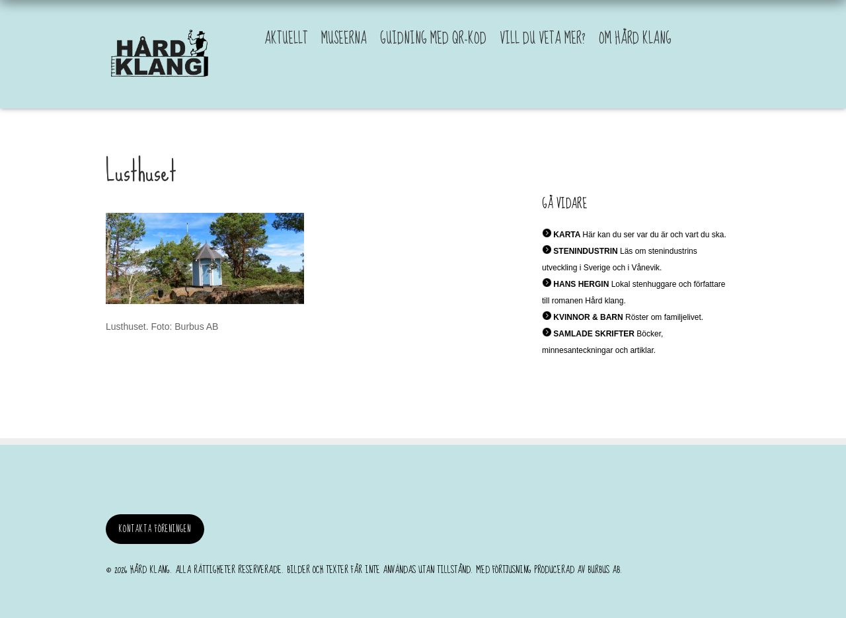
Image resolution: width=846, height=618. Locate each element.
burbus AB (604, 569)
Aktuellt (286, 39)
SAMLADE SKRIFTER (593, 333)
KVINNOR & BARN (588, 317)
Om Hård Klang (635, 39)
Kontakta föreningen (155, 529)
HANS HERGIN (581, 284)
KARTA (566, 234)
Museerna (344, 39)
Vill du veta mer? (543, 39)
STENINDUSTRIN (585, 251)
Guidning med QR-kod (433, 39)
